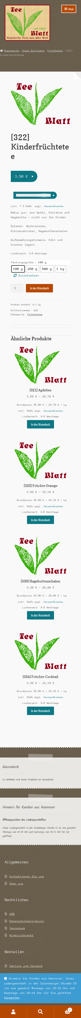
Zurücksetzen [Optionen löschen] (28, 275)
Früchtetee (55, 50)
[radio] (18, 269)
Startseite (11, 50)
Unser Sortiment (33, 50)
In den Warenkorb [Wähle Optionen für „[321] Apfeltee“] (40, 424)
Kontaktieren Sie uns (27, 876)
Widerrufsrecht (22, 935)
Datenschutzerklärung (27, 921)
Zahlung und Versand (26, 966)
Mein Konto (13, 1011)
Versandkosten (54, 206)
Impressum (17, 928)
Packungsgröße (22, 262)
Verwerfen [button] (12, 997)
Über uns (16, 883)
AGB (12, 914)
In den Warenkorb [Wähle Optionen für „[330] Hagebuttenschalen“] (40, 615)
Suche (40, 1011)
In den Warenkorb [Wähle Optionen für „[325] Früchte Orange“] (40, 520)
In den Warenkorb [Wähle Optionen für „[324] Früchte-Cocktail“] (40, 711)
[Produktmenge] (17, 288)
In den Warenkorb (39, 288)
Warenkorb (63, 1009)
